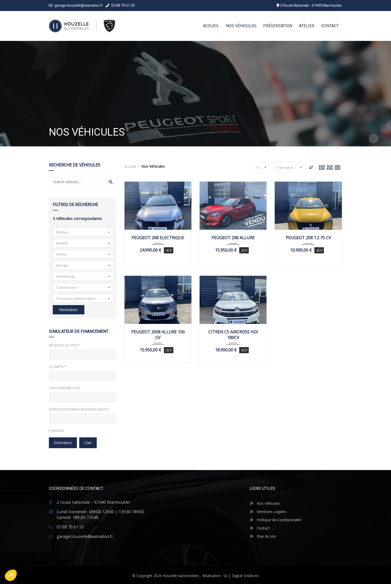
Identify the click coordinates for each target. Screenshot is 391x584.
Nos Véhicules (265, 503)
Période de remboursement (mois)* (79, 409)
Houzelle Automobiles (181, 575)
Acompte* (57, 366)
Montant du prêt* (64, 345)
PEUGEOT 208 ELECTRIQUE (157, 238)
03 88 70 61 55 (120, 5)
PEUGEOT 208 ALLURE (233, 238)
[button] (11, 575)
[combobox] (83, 232)
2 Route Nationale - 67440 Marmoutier (311, 5)
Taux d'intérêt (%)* (65, 388)
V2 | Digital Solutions (241, 575)
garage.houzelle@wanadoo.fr (79, 5)
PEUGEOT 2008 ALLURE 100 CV (158, 334)
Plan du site (263, 536)
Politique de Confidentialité (275, 519)
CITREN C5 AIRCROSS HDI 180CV (233, 334)
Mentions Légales (268, 511)
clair (88, 442)
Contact (260, 528)
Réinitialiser (68, 309)
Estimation (63, 442)
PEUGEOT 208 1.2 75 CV (308, 238)
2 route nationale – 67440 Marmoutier (93, 502)
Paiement (56, 430)
